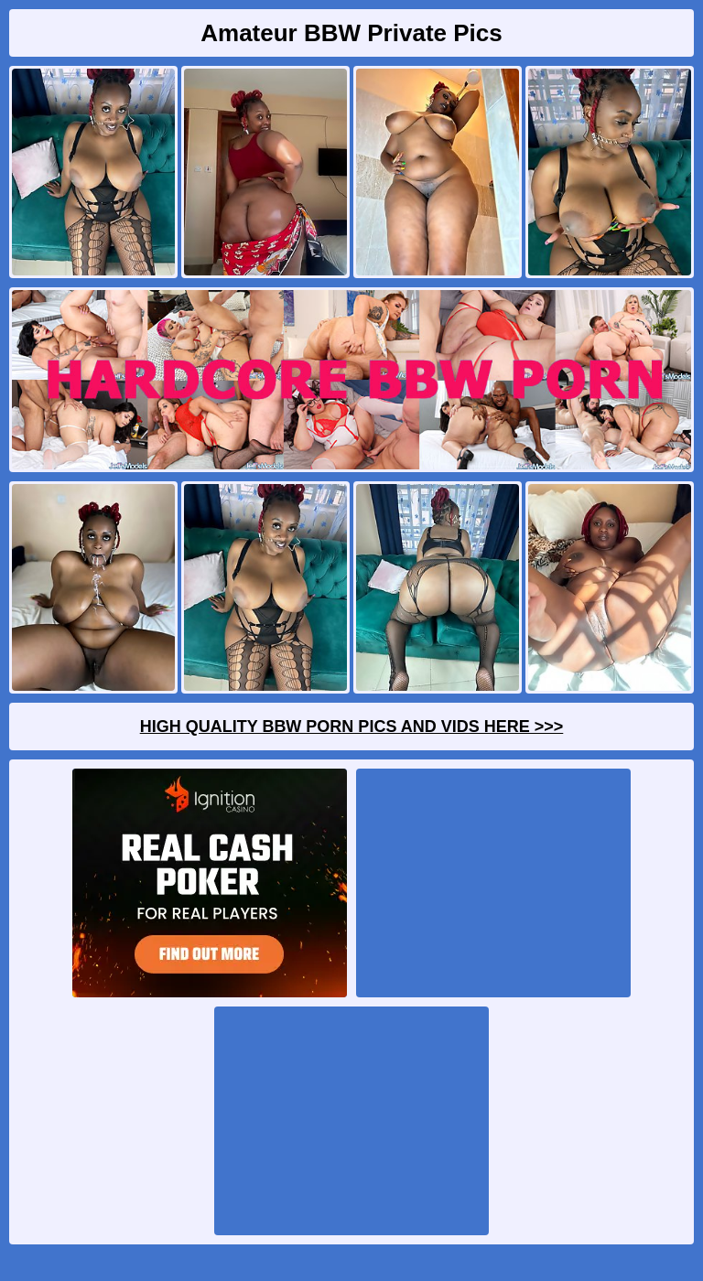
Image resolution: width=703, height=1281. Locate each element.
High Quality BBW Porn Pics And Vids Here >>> (352, 726)
